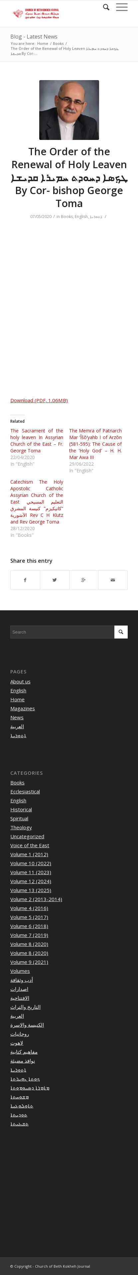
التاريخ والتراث (25, 1006)
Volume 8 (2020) (29, 944)
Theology (21, 827)
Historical (21, 809)
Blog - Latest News (34, 36)
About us (20, 681)
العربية (17, 726)
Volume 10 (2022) (30, 863)
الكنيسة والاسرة (27, 1024)
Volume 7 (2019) (29, 935)
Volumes (20, 971)
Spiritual (19, 818)
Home (42, 43)
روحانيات (19, 1033)
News (17, 717)
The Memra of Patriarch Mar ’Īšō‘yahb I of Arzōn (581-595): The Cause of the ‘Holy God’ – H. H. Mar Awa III (95, 443)
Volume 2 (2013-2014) (36, 899)
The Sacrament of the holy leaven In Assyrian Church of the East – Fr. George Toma (36, 440)
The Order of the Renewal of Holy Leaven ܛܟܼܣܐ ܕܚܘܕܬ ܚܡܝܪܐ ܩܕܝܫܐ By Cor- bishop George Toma (69, 177)
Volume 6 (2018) (29, 926)
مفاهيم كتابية (24, 1051)
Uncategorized (27, 836)
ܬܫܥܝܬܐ (19, 1123)
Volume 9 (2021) (29, 962)
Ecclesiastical (25, 791)
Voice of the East (29, 845)
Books (58, 43)
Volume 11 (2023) (30, 872)
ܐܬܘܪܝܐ (96, 216)
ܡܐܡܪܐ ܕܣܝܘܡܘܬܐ (29, 1087)
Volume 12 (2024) (30, 881)
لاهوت (16, 1042)
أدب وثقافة (21, 980)
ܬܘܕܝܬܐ (18, 1114)
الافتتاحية (19, 997)
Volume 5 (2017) (29, 917)
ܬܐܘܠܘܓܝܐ (21, 1105)
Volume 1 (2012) (29, 854)
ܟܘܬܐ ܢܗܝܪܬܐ (25, 1078)
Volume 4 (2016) (29, 908)
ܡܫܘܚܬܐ (19, 1096)
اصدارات (19, 988)
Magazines (22, 708)
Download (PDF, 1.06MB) (39, 400)
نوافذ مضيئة (22, 1060)
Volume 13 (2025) (30, 890)
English (81, 216)
